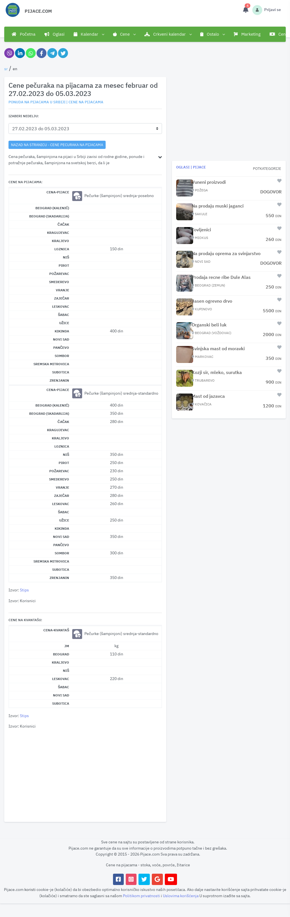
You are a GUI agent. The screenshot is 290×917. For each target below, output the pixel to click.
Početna (23, 34)
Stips (24, 590)
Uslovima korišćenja (181, 895)
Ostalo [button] (212, 34)
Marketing (247, 34)
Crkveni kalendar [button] (167, 34)
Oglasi (54, 34)
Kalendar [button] (89, 34)
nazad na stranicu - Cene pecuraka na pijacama (57, 144)
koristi (30, 889)
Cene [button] (124, 34)
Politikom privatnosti (142, 895)
